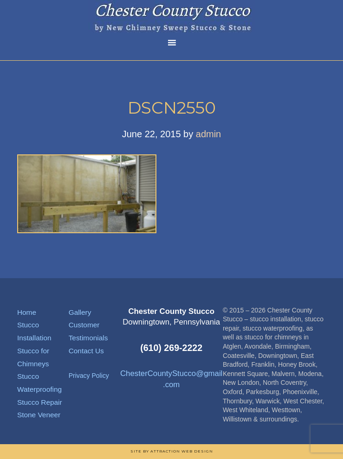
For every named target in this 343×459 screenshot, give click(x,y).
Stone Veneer (38, 415)
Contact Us (86, 351)
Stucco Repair (39, 402)
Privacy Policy (89, 375)
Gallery (80, 312)
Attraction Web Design (181, 451)
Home (26, 312)
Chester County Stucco (171, 16)
